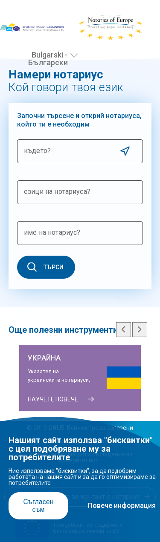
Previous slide (123, 329)
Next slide (139, 329)
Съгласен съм (38, 505)
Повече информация (122, 506)
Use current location (124, 151)
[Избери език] (74, 55)
